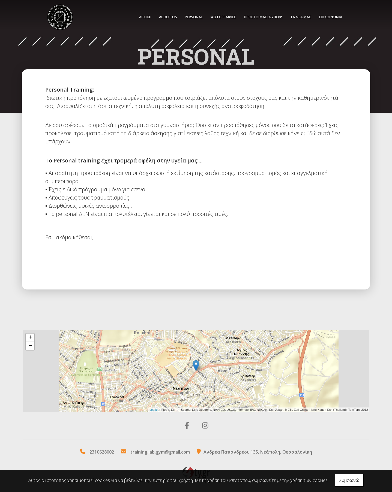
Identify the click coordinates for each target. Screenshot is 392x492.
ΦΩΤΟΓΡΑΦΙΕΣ (223, 16)
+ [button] (30, 338)
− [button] (30, 346)
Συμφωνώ (349, 480)
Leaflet (153, 409)
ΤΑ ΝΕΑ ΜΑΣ (300, 16)
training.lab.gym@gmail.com (160, 452)
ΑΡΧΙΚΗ (145, 16)
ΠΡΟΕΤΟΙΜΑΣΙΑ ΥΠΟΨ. (263, 16)
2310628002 (101, 452)
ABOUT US (168, 16)
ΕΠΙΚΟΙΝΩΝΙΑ (330, 16)
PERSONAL (194, 16)
